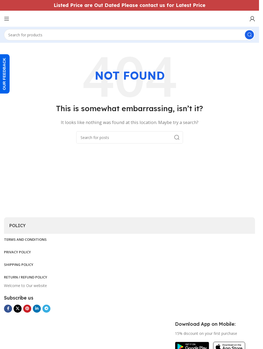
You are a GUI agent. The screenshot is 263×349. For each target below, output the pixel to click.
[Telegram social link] (46, 309)
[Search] (129, 34)
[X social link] (18, 309)
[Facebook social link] (8, 309)
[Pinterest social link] (27, 309)
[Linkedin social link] (37, 309)
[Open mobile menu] (6, 18)
